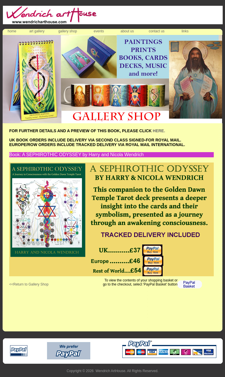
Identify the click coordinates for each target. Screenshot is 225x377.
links (184, 31)
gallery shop (67, 31)
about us (127, 31)
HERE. (159, 130)
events (99, 31)
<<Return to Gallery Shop (28, 284)
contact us (157, 31)
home (11, 31)
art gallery (37, 31)
